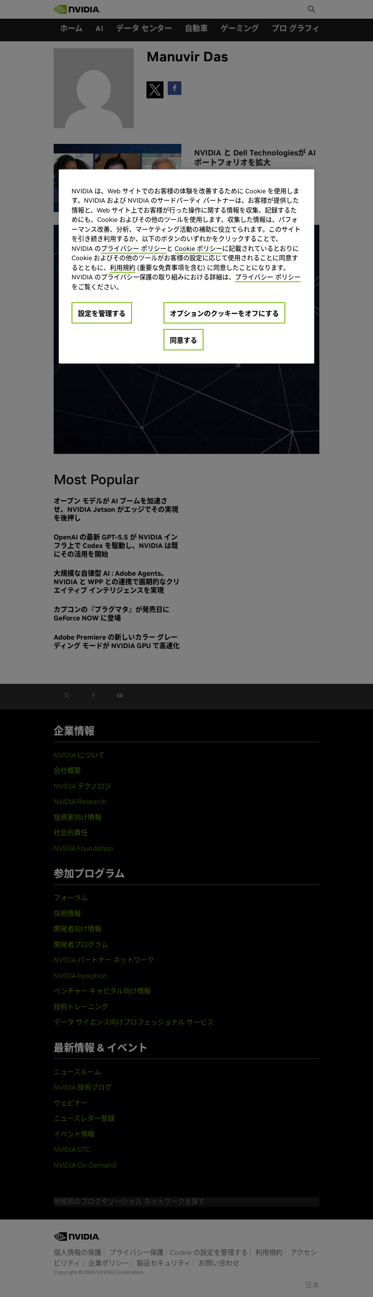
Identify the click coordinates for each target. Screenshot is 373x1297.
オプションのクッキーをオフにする (224, 313)
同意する (183, 340)
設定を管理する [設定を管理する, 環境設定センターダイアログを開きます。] (102, 313)
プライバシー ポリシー (133, 248)
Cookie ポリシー (198, 248)
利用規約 (122, 268)
